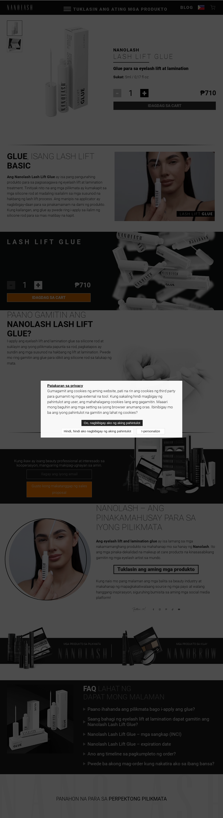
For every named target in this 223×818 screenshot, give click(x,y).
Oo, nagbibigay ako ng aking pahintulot (112, 423)
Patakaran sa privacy (65, 386)
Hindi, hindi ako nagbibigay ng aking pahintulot (97, 431)
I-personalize (150, 431)
